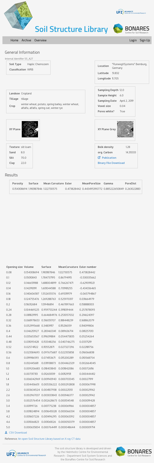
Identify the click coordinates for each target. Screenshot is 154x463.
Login (133, 40)
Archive (26, 40)
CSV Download (16, 432)
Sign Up (145, 40)
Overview (40, 40)
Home (14, 40)
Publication (107, 157)
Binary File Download (111, 163)
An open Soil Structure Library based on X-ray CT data (49, 438)
